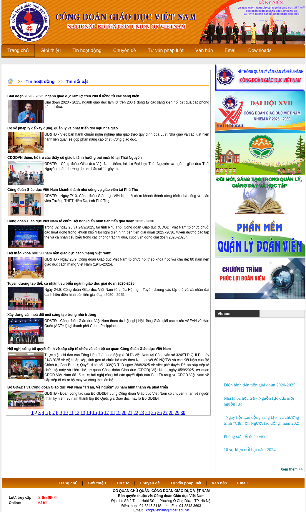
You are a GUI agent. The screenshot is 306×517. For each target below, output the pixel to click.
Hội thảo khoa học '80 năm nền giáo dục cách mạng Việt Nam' (59, 253)
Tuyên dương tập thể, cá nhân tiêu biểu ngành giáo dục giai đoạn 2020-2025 (70, 283)
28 (171, 412)
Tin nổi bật (77, 81)
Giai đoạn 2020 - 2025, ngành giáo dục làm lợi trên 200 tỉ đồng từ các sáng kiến (73, 96)
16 (100, 412)
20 (124, 412)
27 (165, 412)
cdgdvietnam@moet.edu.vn (167, 510)
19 (118, 412)
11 (71, 412)
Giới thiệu (97, 483)
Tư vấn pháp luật (186, 483)
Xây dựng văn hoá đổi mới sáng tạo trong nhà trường (51, 315)
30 (183, 412)
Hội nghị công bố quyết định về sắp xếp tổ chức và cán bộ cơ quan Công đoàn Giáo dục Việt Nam (89, 349)
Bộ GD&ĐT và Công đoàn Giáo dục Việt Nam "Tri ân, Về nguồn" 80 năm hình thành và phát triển (87, 387)
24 (147, 412)
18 (112, 412)
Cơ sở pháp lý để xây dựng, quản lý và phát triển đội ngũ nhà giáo (62, 128)
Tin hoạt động (40, 81)
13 (83, 412)
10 (65, 412)
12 (77, 412)
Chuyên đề (150, 483)
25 (153, 412)
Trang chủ (68, 483)
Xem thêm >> (292, 469)
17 (106, 412)
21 (130, 412)
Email (242, 483)
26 (159, 412)
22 (136, 412)
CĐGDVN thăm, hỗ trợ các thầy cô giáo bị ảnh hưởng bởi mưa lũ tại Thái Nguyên (74, 158)
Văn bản (220, 483)
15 (94, 412)
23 (141, 412)
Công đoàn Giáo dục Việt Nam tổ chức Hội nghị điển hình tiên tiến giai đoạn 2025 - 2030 (80, 221)
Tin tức (122, 483)
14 (89, 412)
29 (177, 412)
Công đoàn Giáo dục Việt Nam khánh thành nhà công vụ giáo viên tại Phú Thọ (72, 190)
